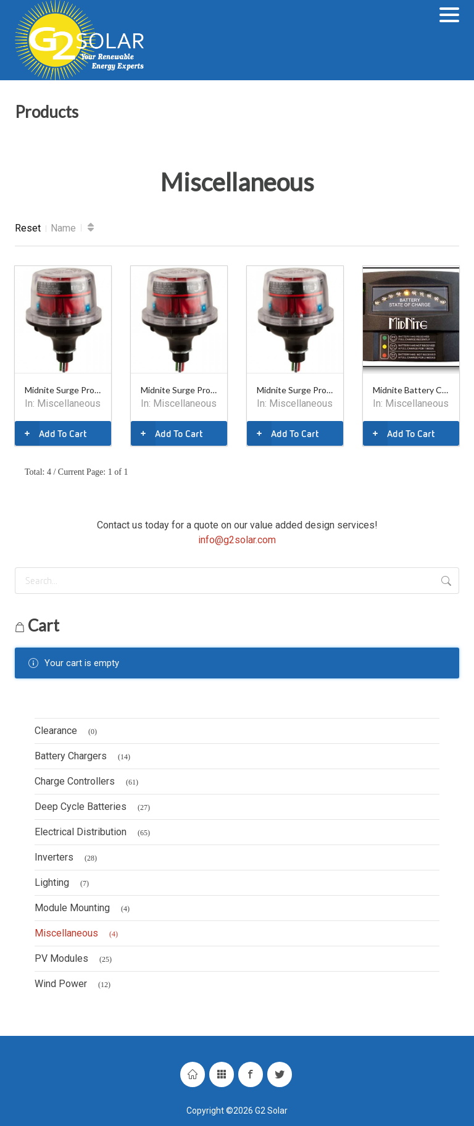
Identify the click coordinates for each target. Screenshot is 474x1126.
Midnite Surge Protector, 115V (63, 390)
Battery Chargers (84, 757)
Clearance (68, 731)
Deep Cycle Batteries (94, 807)
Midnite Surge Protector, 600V (179, 390)
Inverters (68, 858)
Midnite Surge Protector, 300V (295, 390)
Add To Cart (51, 433)
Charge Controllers (88, 782)
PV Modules (75, 959)
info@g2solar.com (237, 540)
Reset (28, 228)
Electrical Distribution (94, 833)
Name (63, 228)
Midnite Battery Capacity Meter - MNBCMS (411, 390)
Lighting (64, 883)
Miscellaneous (69, 403)
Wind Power (74, 984)
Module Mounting (84, 908)
